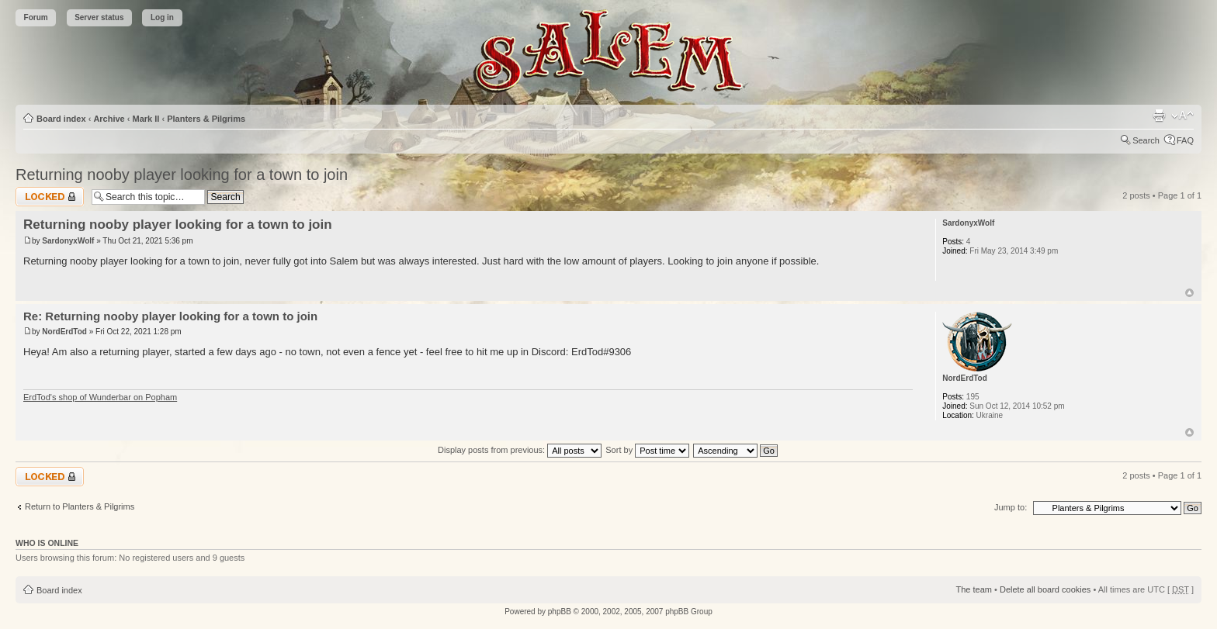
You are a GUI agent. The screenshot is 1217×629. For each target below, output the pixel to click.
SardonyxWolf (68, 241)
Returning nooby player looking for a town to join (182, 174)
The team (974, 589)
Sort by (647, 449)
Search (1146, 140)
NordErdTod (64, 331)
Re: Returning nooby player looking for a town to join (170, 316)
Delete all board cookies (1045, 589)
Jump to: (1010, 507)
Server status (99, 17)
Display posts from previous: (520, 449)
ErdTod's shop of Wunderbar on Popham (100, 397)
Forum (36, 17)
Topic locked (50, 196)
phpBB (559, 611)
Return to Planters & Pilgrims (79, 506)
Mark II (146, 118)
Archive (108, 118)
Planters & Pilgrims (206, 118)
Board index (61, 118)
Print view (1158, 116)
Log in (162, 17)
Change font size (1182, 116)
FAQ (1185, 140)
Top (1189, 293)
